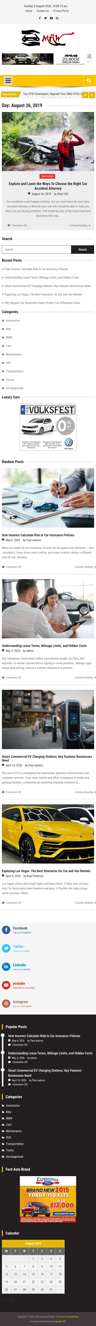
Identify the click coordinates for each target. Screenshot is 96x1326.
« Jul (5, 1300)
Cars (9, 346)
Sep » (13, 1300)
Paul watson (33, 540)
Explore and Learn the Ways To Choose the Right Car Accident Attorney (48, 186)
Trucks (10, 380)
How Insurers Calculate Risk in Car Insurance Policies (36, 269)
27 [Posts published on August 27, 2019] (15, 1289)
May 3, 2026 (13, 651)
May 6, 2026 (13, 540)
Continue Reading (78, 225)
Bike (8, 329)
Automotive (47, 176)
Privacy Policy (61, 11)
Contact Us (43, 11)
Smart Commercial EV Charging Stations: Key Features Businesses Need (48, 286)
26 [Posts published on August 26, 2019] (6, 1289)
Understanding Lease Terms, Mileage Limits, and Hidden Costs (42, 277)
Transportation (15, 371)
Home (29, 11)
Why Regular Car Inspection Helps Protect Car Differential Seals (42, 303)
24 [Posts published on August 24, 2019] (51, 1282)
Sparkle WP (60, 1321)
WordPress (73, 1316)
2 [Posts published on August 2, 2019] (42, 1259)
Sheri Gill (62, 194)
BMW (9, 337)
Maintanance (14, 354)
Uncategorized (14, 388)
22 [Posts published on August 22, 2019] (33, 1282)
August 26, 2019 (41, 194)
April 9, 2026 (13, 876)
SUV (8, 363)
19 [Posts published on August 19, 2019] (6, 1282)
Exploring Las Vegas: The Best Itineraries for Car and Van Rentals (43, 294)
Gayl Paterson (35, 876)
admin (30, 651)
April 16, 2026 (14, 765)
